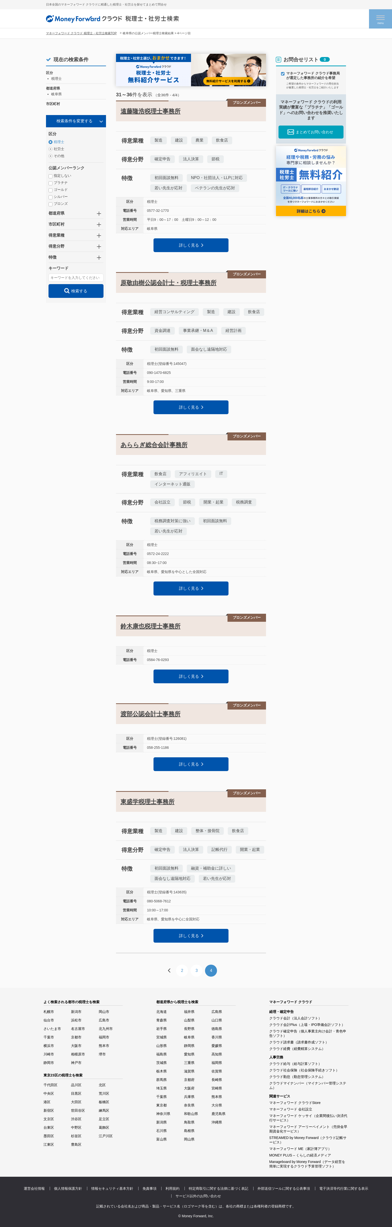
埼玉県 (161, 1088)
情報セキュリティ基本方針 (112, 1188)
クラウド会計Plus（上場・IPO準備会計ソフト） (307, 1025)
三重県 (189, 1063)
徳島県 (217, 1029)
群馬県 (161, 1080)
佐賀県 (217, 1071)
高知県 (217, 1054)
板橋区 (104, 1102)
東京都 (161, 1105)
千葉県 (161, 1097)
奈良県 (189, 1105)
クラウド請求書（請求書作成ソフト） (299, 1042)
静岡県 (189, 1046)
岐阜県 (189, 1037)
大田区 (76, 1102)
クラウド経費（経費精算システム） (297, 1049)
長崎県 (217, 1080)
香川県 (217, 1037)
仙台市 (49, 1020)
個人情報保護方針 (68, 1188)
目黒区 (76, 1093)
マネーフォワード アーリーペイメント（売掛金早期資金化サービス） (308, 1129)
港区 (47, 1102)
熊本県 (217, 1097)
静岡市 (49, 1063)
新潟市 (76, 1012)
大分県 (217, 1105)
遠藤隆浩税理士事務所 (150, 111)
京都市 (76, 1037)
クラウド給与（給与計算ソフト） (295, 1064)
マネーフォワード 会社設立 (290, 1109)
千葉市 (49, 1037)
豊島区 (76, 1144)
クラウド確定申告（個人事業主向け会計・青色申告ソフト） (307, 1033)
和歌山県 (191, 1114)
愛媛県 (217, 1046)
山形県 (161, 1046)
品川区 (76, 1085)
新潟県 (161, 1122)
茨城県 (161, 1063)
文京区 (49, 1119)
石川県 (161, 1131)
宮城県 (161, 1037)
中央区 (49, 1093)
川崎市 (49, 1054)
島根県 (189, 1131)
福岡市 (104, 1037)
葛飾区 (104, 1127)
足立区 (104, 1119)
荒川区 (104, 1093)
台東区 (49, 1127)
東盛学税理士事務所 (147, 801)
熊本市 (104, 1046)
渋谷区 (76, 1119)
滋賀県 (189, 1071)
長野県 (189, 1029)
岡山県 (189, 1139)
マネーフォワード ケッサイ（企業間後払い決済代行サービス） (308, 1118)
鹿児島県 (219, 1114)
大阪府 (189, 1088)
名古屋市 (78, 1029)
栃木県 (161, 1071)
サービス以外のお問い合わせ (198, 1196)
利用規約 (173, 1188)
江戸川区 (106, 1136)
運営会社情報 (34, 1188)
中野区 (76, 1127)
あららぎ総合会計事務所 (154, 444)
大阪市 (76, 1046)
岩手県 (161, 1029)
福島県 (161, 1054)
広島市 (104, 1020)
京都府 (189, 1080)
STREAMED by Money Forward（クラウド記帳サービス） (308, 1140)
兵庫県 (189, 1097)
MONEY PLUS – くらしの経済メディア (300, 1155)
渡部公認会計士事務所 (150, 714)
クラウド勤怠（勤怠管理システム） (297, 1077)
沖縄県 (217, 1122)
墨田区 (49, 1136)
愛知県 (189, 1054)
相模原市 (78, 1054)
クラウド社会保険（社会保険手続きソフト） (304, 1070)
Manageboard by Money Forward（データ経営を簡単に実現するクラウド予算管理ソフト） (307, 1164)
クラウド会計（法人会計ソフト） (295, 1018)
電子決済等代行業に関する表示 (343, 1188)
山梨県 (189, 1020)
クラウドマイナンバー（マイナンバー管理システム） (307, 1085)
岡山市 (104, 1012)
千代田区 (51, 1085)
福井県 (189, 1012)
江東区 (49, 1144)
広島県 (217, 1012)
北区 (102, 1085)
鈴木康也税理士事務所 (150, 626)
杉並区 (76, 1136)
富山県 (161, 1139)
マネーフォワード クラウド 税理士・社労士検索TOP (81, 33)
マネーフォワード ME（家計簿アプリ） (300, 1149)
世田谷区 (78, 1110)
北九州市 (106, 1029)
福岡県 (217, 1063)
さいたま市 (52, 1029)
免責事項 (149, 1188)
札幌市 (49, 1012)
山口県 (217, 1020)
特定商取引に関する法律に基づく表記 (218, 1188)
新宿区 (49, 1110)
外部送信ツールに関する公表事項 (284, 1188)
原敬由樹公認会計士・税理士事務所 (168, 282)
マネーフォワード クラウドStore (294, 1103)
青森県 (161, 1020)
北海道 (161, 1012)
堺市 (102, 1054)
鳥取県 (189, 1122)
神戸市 (76, 1063)
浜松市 (76, 1020)
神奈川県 (163, 1114)
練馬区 (104, 1110)
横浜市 (49, 1046)
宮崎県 (217, 1088)
